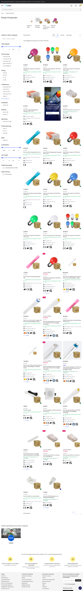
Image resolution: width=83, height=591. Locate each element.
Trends (43, 577)
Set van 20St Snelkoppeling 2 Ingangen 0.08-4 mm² (52, 153)
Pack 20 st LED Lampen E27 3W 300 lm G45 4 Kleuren (52, 69)
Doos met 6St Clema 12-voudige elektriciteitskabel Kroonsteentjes (31, 454)
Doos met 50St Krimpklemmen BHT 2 (32, 152)
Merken (23, 577)
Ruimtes (44, 583)
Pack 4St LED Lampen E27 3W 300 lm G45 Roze (31, 69)
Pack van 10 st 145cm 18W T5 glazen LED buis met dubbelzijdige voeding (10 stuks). (32, 367)
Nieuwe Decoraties (46, 581)
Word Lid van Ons (5, 588)
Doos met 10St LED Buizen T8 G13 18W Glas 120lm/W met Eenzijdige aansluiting (71, 411)
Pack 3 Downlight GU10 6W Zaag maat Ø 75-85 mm (52, 411)
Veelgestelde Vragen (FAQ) (7, 587)
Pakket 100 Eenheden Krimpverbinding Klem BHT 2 (32, 194)
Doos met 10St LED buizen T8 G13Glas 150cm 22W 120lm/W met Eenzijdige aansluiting (52, 368)
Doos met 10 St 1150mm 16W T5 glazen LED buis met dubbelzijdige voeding (72, 277)
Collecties (44, 587)
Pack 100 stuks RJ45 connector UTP (71, 110)
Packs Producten (10, 13)
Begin (2, 13)
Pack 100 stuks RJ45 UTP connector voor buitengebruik (51, 456)
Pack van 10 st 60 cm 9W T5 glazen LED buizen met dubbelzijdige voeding (32, 321)
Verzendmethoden (5, 579)
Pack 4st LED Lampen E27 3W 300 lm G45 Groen (31, 236)
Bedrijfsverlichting (26, 585)
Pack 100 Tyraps (27, 410)
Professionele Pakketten (6, 585)
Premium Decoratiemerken (48, 579)
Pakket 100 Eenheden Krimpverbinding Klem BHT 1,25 (72, 321)
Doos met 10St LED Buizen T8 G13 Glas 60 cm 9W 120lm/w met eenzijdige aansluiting (52, 323)
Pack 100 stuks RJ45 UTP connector (71, 455)
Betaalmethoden (5, 581)
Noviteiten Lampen (46, 576)
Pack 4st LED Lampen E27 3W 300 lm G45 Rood (71, 153)
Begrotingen (24, 583)
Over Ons (3, 576)
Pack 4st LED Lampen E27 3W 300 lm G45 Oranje (71, 69)
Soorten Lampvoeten (26, 579)
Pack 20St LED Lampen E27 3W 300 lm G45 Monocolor (52, 278)
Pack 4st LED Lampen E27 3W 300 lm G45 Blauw (71, 194)
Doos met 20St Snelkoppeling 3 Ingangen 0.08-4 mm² (30, 110)
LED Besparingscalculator (27, 581)
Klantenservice (4, 577)
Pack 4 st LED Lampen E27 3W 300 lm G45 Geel (51, 194)
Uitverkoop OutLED (26, 587)
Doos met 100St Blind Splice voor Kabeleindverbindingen (50, 497)
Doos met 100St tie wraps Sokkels (31, 496)
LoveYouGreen (45, 588)
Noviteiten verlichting (26, 576)
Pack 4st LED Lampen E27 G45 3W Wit (52, 235)
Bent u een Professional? (6, 583)
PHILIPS (11, 543)
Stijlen (43, 585)
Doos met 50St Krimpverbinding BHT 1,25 (31, 277)
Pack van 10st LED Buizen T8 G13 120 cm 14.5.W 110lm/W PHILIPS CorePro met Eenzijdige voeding (72, 368)
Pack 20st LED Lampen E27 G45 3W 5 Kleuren (71, 236)
